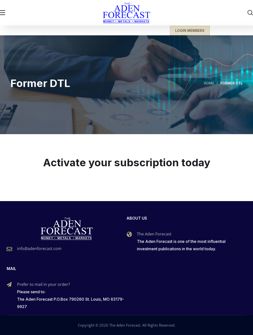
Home (209, 83)
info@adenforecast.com (39, 248)
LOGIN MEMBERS (190, 30)
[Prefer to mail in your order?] (9, 284)
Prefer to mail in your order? (43, 284)
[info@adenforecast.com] (9, 249)
